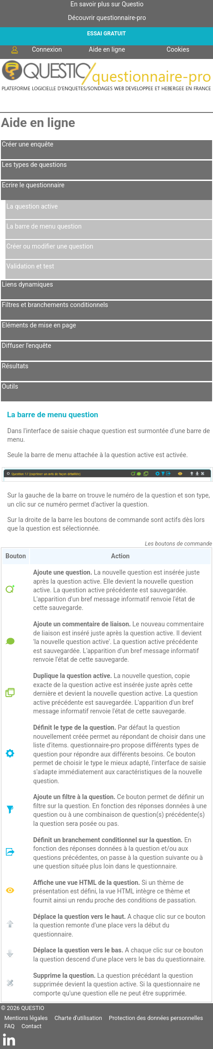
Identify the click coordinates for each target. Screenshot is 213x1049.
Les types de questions (34, 164)
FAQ (10, 1026)
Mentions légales (26, 1018)
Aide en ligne (107, 49)
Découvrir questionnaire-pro (107, 17)
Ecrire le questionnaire (33, 185)
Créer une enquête (27, 144)
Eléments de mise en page (39, 325)
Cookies (178, 49)
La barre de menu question (44, 226)
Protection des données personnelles (156, 1018)
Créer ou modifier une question (49, 246)
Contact (31, 1026)
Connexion (36, 49)
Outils (10, 386)
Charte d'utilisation (78, 1018)
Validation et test (30, 266)
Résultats (15, 366)
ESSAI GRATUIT (106, 33)
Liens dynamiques (27, 284)
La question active (32, 206)
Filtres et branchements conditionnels (55, 304)
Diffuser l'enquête (26, 345)
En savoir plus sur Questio (107, 4)
